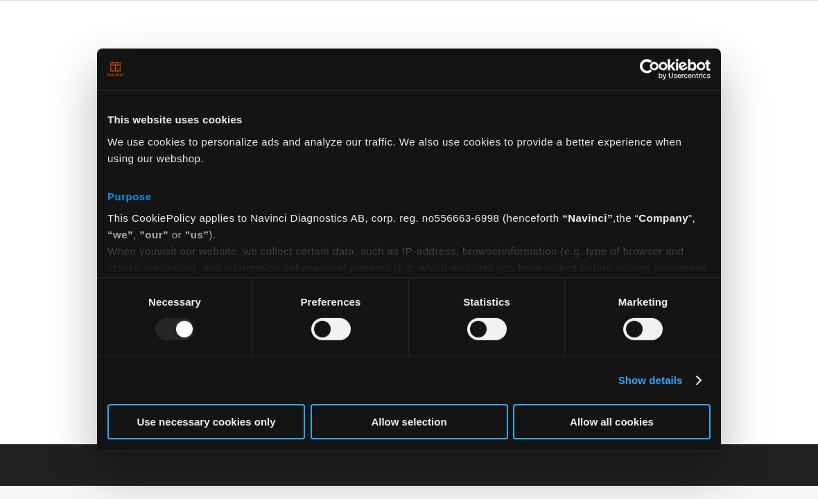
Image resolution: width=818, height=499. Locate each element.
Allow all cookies (612, 422)
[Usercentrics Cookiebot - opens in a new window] (650, 69)
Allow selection (408, 422)
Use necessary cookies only (206, 422)
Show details (650, 380)
